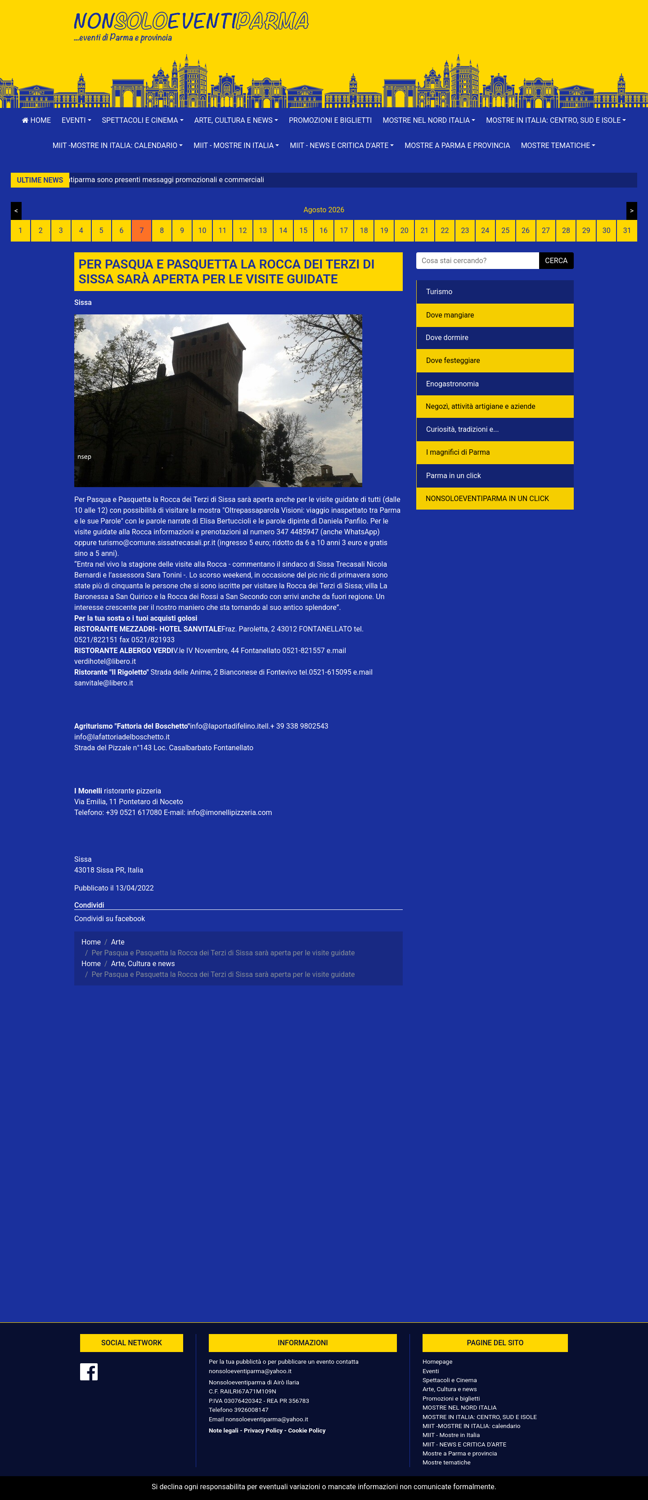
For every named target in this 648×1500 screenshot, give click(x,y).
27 (546, 230)
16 (324, 230)
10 (202, 230)
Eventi (431, 1371)
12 (242, 230)
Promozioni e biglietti (330, 120)
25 (505, 230)
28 (566, 230)
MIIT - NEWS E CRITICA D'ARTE (464, 1444)
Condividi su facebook (109, 918)
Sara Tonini (164, 575)
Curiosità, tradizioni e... (462, 429)
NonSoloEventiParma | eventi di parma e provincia (195, 26)
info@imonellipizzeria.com (229, 812)
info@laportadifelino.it (225, 726)
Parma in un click (453, 475)
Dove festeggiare (453, 360)
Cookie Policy (306, 1430)
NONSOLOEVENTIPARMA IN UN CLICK (487, 498)
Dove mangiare (450, 315)
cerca (556, 260)
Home (36, 120)
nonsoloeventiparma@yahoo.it (250, 1371)
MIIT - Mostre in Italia (451, 1434)
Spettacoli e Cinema (450, 1380)
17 (344, 230)
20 (404, 230)
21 (425, 230)
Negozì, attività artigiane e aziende (481, 406)
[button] (76, 120)
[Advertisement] (452, 36)
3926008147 (251, 1409)
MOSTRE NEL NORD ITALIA (460, 1407)
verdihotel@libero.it (105, 661)
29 (586, 230)
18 (364, 230)
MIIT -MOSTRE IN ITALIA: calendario (472, 1425)
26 (526, 230)
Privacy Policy (263, 1430)
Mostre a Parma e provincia (457, 145)
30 (607, 230)
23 (465, 230)
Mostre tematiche (447, 1462)
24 (485, 230)
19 (384, 230)
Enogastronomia (452, 384)
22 (445, 230)
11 (223, 230)
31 (627, 230)
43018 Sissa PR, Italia (108, 870)
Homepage (437, 1361)
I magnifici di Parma (458, 452)
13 (263, 230)
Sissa (83, 302)
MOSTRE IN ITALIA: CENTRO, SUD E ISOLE (480, 1416)
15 (303, 230)
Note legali (223, 1430)
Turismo (439, 291)
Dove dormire (447, 337)
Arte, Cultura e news (450, 1389)
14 (283, 230)
